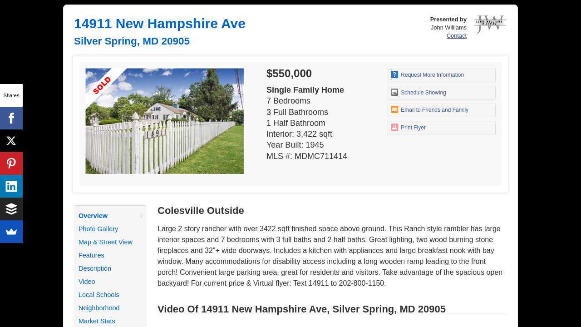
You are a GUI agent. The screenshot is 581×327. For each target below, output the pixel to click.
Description (95, 268)
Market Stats (97, 321)
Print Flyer (408, 127)
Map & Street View (106, 242)
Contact (457, 35)
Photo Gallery (98, 229)
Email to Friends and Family (429, 109)
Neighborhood (99, 308)
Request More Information (427, 74)
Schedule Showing (418, 92)
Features (91, 255)
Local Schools (99, 294)
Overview (93, 215)
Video (87, 281)
